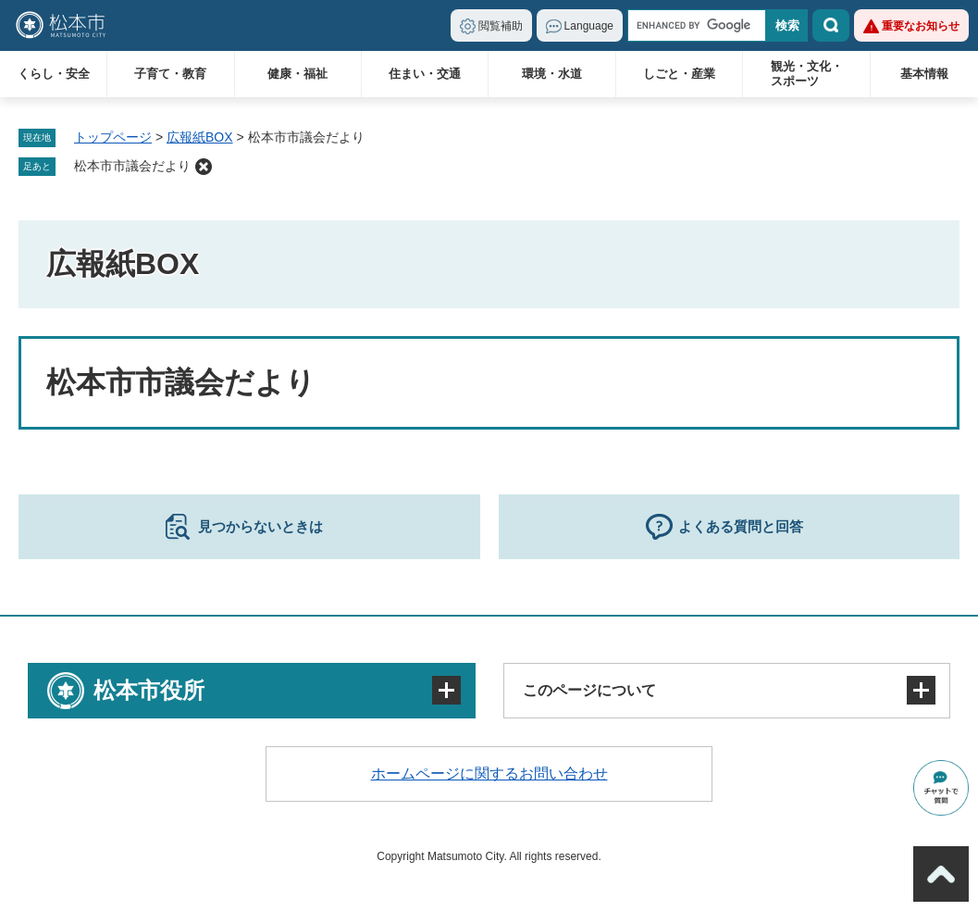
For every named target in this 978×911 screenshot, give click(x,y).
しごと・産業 (679, 74)
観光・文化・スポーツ (807, 73)
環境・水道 (552, 74)
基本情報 (924, 74)
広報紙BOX (200, 137)
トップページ (113, 137)
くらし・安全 (54, 74)
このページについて (589, 690)
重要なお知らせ (920, 25)
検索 (830, 25)
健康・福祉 (297, 74)
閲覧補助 (500, 25)
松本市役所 (148, 690)
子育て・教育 (170, 74)
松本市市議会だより (132, 165)
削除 (203, 166)
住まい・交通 (425, 74)
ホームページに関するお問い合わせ (489, 773)
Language (588, 25)
